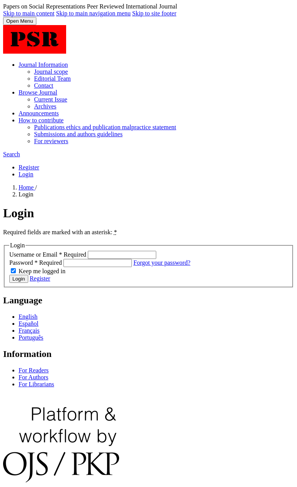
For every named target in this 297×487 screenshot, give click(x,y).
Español (29, 323)
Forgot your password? (161, 262)
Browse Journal (38, 92)
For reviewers (51, 141)
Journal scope (51, 71)
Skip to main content (29, 13)
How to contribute (41, 120)
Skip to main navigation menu (93, 13)
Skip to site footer (154, 13)
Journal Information (43, 64)
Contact (43, 85)
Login (26, 174)
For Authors (33, 377)
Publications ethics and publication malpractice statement (105, 127)
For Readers (34, 370)
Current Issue (50, 99)
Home (27, 187)
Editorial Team (52, 78)
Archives (45, 106)
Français (29, 330)
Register (29, 167)
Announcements (39, 113)
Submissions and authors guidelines (78, 134)
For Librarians (36, 384)
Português (31, 337)
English (28, 316)
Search (11, 154)
